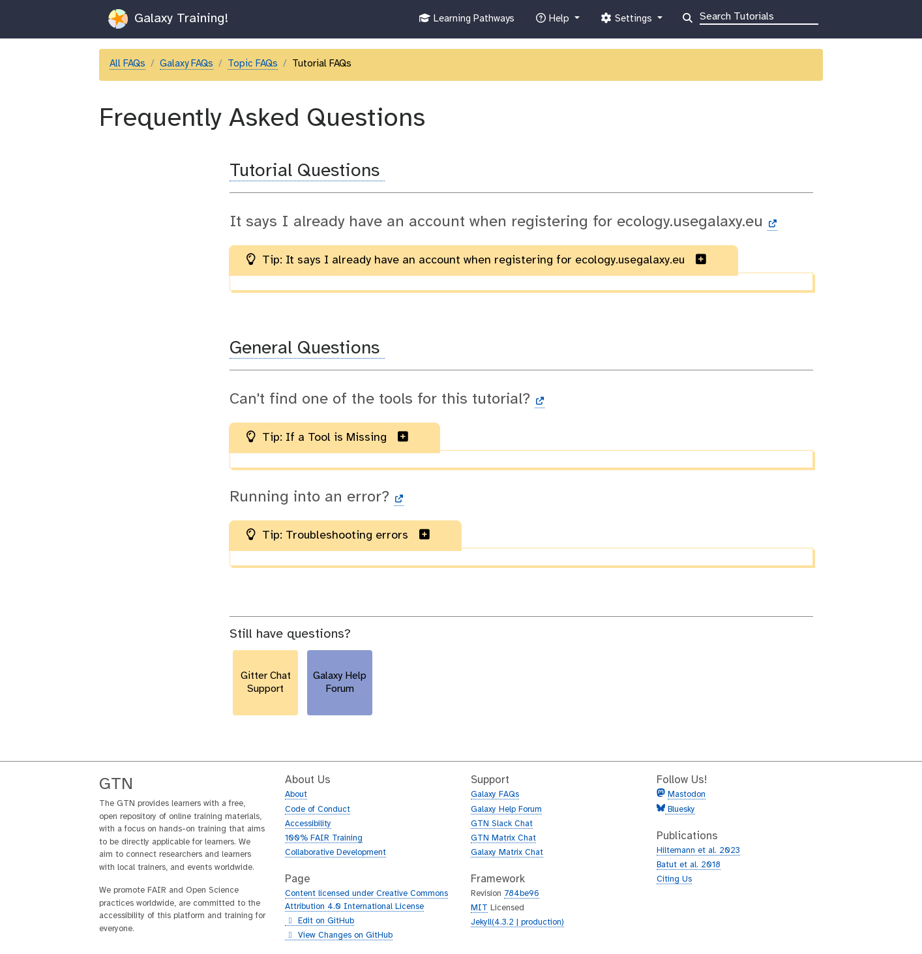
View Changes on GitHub (339, 935)
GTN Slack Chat (502, 824)
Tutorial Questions (307, 171)
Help (554, 21)
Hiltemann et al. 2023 (698, 850)
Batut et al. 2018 (689, 865)
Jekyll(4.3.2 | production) (517, 922)
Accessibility (308, 824)
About (296, 794)
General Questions (307, 348)
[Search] (759, 16)
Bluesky (680, 809)
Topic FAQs (253, 64)
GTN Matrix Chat (503, 838)
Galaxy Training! (168, 19)
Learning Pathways (466, 21)
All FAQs (127, 64)
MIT (479, 908)
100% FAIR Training (324, 838)
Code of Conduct (317, 809)
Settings (627, 21)
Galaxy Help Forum (506, 809)
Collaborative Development (335, 852)
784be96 (521, 893)
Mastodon (687, 794)
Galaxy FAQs (186, 64)
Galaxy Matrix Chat (507, 852)
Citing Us (674, 879)
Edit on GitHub (319, 921)
